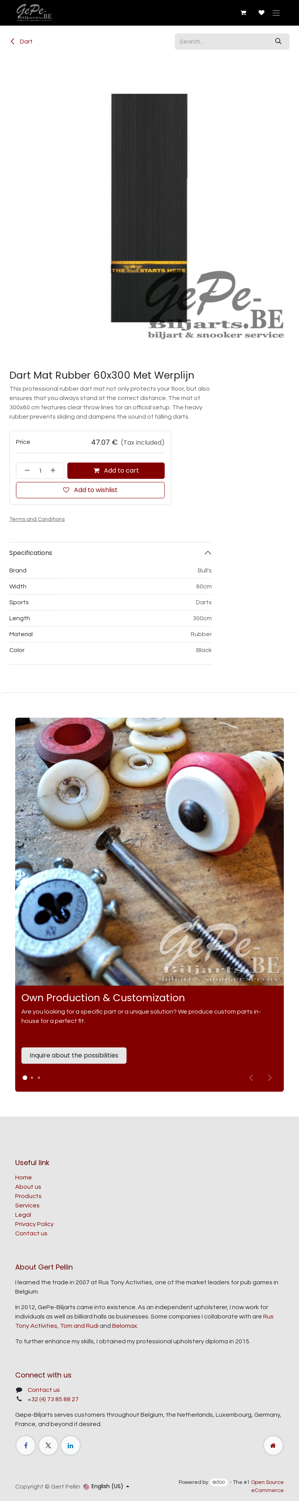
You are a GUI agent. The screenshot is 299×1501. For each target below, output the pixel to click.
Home (23, 1177)
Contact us (31, 1233)
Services (27, 1205)
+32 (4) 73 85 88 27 (53, 1399)
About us (28, 1187)
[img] (270, 1077)
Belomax (124, 1326)
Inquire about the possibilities (74, 1055)
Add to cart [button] (116, 470)
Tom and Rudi (79, 1326)
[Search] (278, 41)
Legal (23, 1215)
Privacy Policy (34, 1224)
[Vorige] (251, 1077)
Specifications (30, 552)
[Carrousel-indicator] (32, 1078)
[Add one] (55, 470)
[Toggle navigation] (276, 12)
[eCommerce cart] (243, 12)
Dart (21, 41)
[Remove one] (24, 470)
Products (28, 1196)
